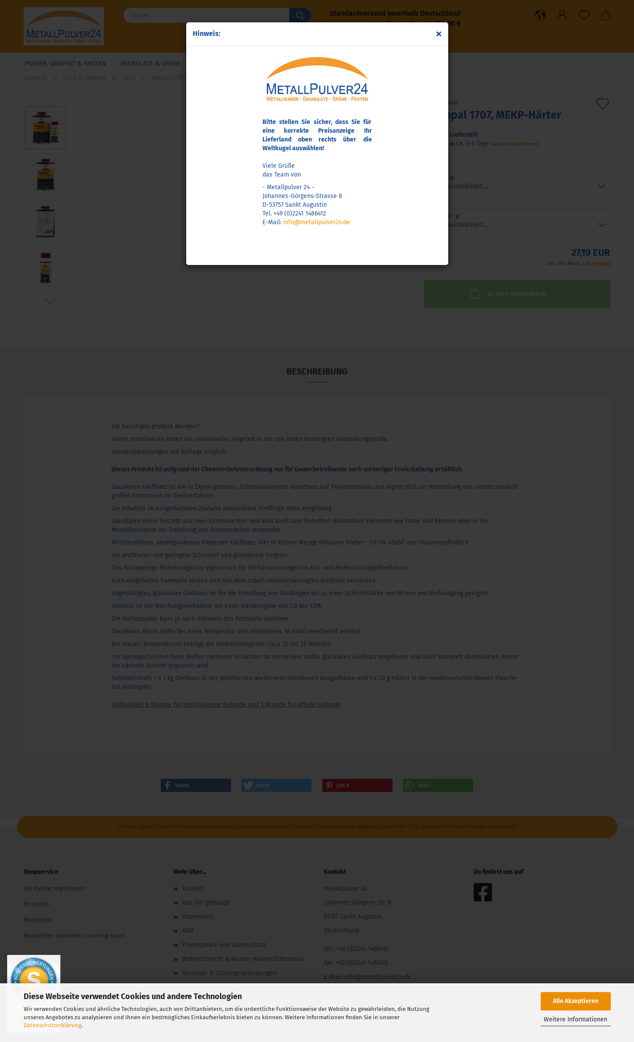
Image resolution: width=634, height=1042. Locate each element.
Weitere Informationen (575, 1019)
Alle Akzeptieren (576, 1001)
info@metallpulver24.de (316, 222)
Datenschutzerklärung (52, 1025)
